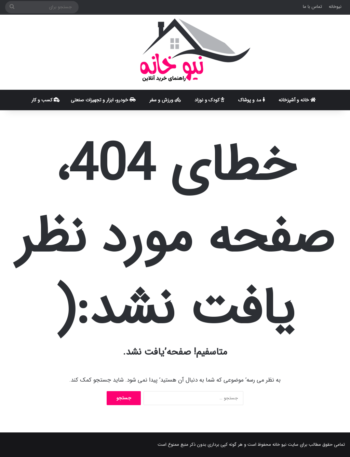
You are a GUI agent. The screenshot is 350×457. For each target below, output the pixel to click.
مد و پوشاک (251, 100)
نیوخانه (335, 6)
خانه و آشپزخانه (297, 100)
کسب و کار (45, 100)
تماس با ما (312, 6)
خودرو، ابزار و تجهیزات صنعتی (103, 100)
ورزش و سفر (165, 100)
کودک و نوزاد (209, 100)
